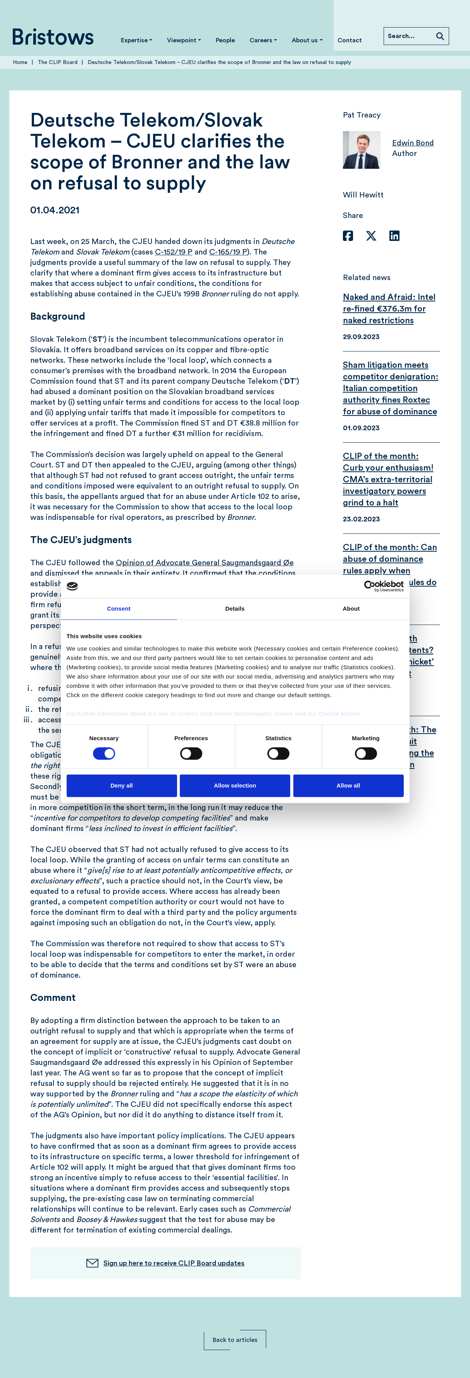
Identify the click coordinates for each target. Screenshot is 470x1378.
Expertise (134, 40)
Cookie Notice (339, 713)
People (225, 40)
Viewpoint (181, 40)
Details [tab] (235, 608)
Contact (349, 40)
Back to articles (235, 1340)
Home (20, 62)
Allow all (348, 785)
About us (305, 40)
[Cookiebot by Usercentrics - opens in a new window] (370, 586)
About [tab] (351, 608)
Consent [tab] (119, 608)
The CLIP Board (57, 62)
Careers (261, 40)
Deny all (121, 785)
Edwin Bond (413, 143)
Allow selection (235, 785)
